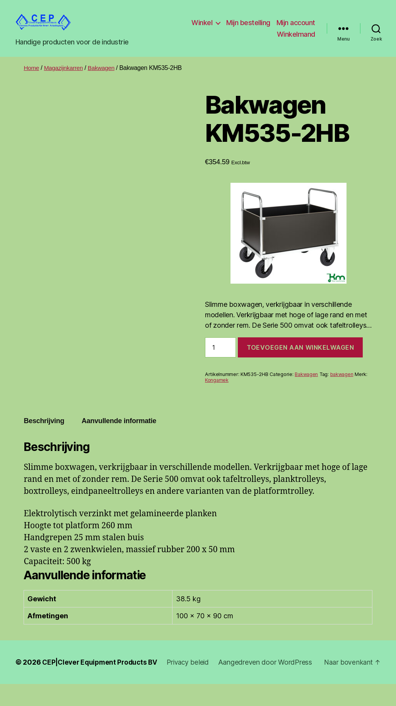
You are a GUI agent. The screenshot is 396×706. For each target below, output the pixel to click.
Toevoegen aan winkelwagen (300, 359)
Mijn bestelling (293, 28)
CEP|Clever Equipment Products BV (102, 674)
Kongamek (217, 392)
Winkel (246, 28)
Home (32, 79)
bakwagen (341, 386)
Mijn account (251, 40)
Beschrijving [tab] (44, 432)
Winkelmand (296, 40)
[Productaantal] (220, 359)
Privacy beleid (193, 674)
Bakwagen (104, 79)
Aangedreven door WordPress (72, 684)
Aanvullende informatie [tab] (119, 432)
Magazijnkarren (65, 79)
